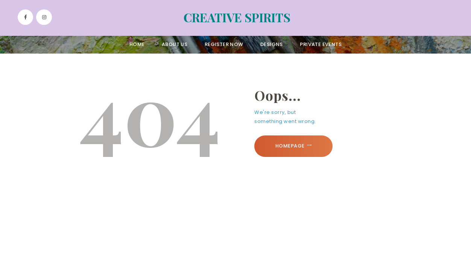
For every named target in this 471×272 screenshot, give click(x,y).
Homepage (290, 145)
